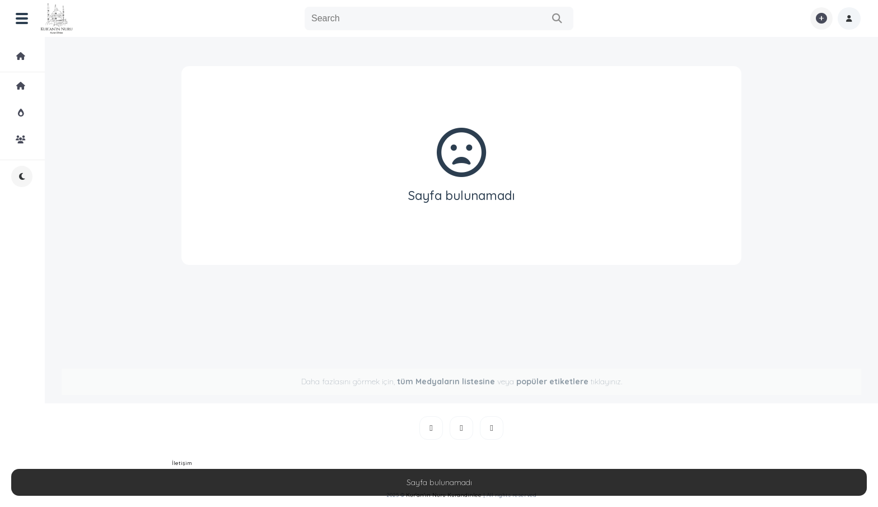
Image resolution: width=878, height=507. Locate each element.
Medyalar (30, 56)
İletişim (182, 463)
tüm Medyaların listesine (446, 381)
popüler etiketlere (552, 381)
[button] (849, 18)
